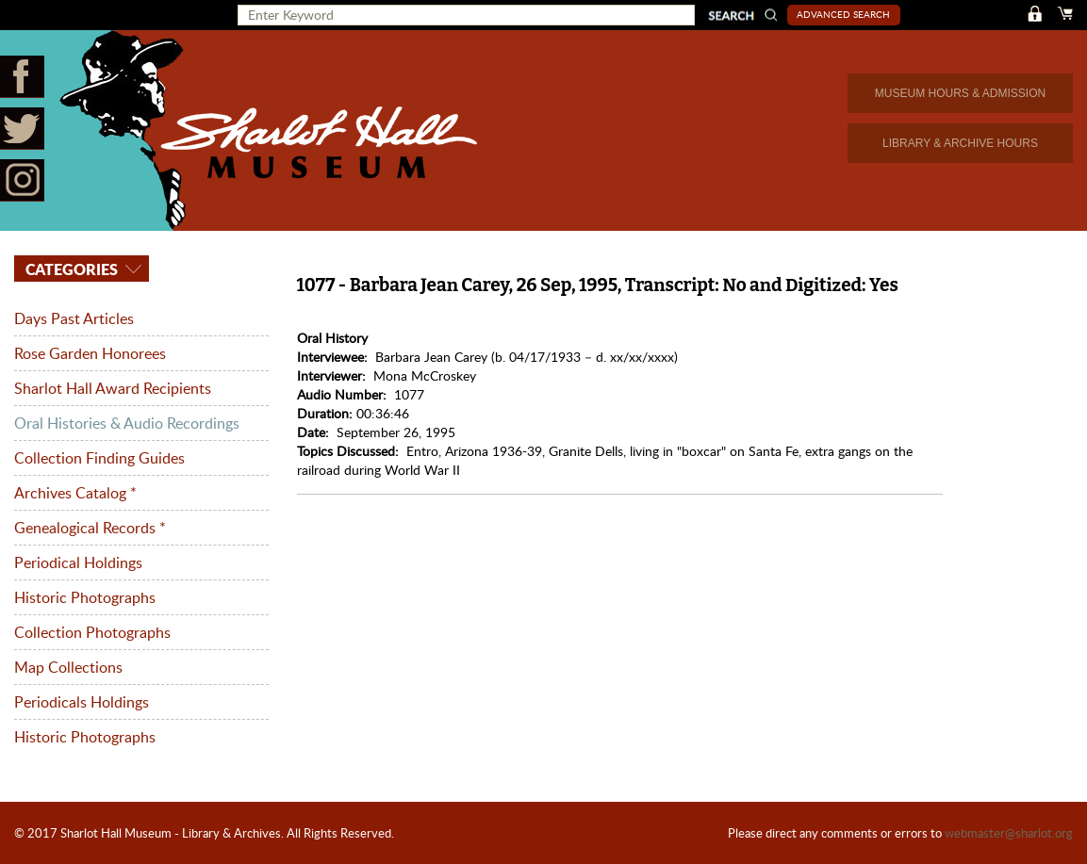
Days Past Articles (74, 318)
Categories (70, 269)
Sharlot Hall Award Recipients (112, 388)
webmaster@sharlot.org (1009, 832)
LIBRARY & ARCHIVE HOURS (960, 143)
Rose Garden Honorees (90, 353)
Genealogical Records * (90, 527)
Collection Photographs (92, 632)
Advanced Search (843, 14)
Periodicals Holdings (81, 702)
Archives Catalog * (75, 492)
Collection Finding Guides (99, 458)
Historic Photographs (85, 597)
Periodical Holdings (78, 562)
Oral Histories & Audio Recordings (126, 423)
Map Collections (68, 667)
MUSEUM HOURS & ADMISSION (960, 93)
